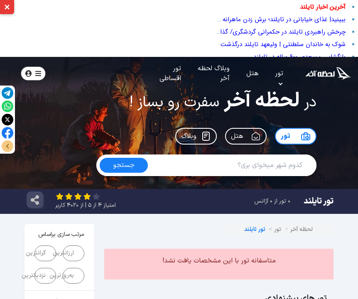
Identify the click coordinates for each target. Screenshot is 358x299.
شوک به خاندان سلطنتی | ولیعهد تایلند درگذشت (283, 44)
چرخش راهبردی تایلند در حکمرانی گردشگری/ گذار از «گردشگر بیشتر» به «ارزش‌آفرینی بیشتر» (227, 32)
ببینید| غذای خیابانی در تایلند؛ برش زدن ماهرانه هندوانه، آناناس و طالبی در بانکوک (238, 20)
